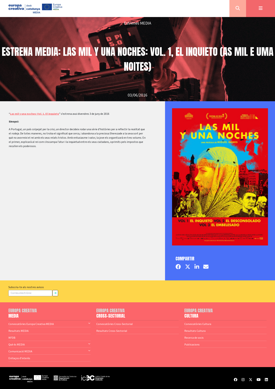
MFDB (11, 337)
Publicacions (192, 344)
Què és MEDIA (49, 344)
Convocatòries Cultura (197, 324)
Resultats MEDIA (18, 331)
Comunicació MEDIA (49, 351)
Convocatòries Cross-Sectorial (114, 324)
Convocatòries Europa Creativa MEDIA (49, 324)
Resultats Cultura (195, 331)
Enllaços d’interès (19, 358)
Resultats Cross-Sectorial (111, 331)
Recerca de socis (194, 337)
